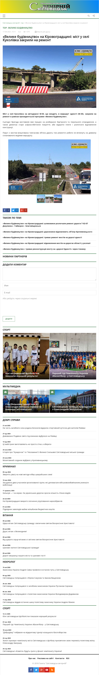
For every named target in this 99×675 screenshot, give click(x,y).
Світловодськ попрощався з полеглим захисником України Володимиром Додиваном (41, 594)
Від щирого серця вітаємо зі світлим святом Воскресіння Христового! (33, 539)
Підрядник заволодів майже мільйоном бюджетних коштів (29, 509)
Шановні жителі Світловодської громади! (21, 547)
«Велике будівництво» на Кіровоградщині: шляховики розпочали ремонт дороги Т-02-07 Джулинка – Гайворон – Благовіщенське (45, 224)
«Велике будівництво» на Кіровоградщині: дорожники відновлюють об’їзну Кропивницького (47, 231)
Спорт (6, 329)
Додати (8, 319)
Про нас (32, 658)
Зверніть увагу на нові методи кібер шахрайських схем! (27, 474)
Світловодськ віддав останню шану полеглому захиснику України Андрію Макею (39, 602)
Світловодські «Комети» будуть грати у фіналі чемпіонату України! (32, 651)
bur (19, 32)
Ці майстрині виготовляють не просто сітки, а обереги (27, 444)
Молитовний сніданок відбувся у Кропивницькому (25, 460)
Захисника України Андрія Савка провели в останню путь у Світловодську (36, 570)
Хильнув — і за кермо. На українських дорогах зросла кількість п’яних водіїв (36, 493)
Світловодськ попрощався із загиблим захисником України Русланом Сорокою (38, 586)
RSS (67, 658)
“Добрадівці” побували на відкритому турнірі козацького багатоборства (34, 632)
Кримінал (9, 466)
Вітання (8, 515)
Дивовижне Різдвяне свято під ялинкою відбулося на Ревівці (30, 436)
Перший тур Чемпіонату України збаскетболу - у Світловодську (31, 624)
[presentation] (22, 309)
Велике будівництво (20, 27)
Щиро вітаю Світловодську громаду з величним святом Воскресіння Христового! (38, 523)
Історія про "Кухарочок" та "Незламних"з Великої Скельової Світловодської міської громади (43, 452)
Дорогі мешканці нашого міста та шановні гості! (24, 555)
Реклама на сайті (45, 658)
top (5, 27)
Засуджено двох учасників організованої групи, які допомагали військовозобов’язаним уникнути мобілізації (46, 483)
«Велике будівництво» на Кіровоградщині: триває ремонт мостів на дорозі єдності (42, 237)
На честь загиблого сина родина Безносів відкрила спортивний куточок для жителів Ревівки (44, 428)
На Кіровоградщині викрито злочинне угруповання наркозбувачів (32, 501)
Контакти (59, 658)
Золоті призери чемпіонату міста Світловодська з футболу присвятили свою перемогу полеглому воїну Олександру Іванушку (49, 641)
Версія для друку (42, 32)
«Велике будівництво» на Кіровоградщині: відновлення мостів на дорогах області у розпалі (46, 243)
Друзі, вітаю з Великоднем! (15, 531)
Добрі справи (11, 419)
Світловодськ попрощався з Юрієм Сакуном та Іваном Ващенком (32, 578)
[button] (94, 142)
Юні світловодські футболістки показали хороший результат (29, 616)
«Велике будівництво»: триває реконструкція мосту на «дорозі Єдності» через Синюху (44, 249)
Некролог (9, 561)
